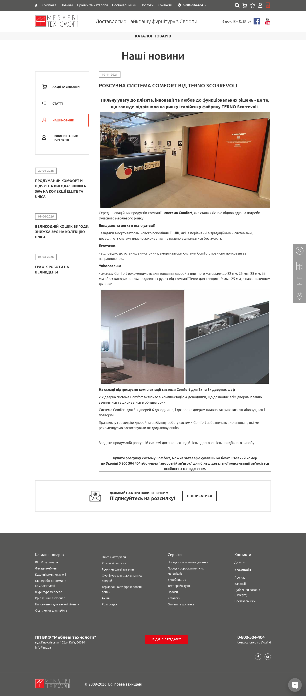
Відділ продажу (166, 639)
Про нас (239, 577)
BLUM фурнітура (46, 562)
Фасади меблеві (46, 568)
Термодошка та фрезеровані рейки (122, 589)
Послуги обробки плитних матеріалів (186, 571)
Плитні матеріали (114, 557)
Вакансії (240, 583)
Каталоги (174, 598)
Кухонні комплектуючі (50, 574)
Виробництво (177, 579)
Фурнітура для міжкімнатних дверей (122, 578)
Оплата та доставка (181, 604)
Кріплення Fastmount (50, 598)
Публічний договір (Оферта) (247, 592)
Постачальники (244, 601)
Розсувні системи (114, 563)
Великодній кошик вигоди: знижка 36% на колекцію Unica (62, 232)
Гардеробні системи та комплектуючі (50, 583)
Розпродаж (110, 604)
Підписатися (199, 496)
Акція (106, 598)
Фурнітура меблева (48, 592)
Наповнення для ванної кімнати (57, 604)
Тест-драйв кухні (179, 586)
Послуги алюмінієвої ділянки (188, 562)
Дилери (239, 562)
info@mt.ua (43, 647)
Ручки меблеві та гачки (118, 569)
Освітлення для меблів (51, 610)
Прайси (173, 592)
